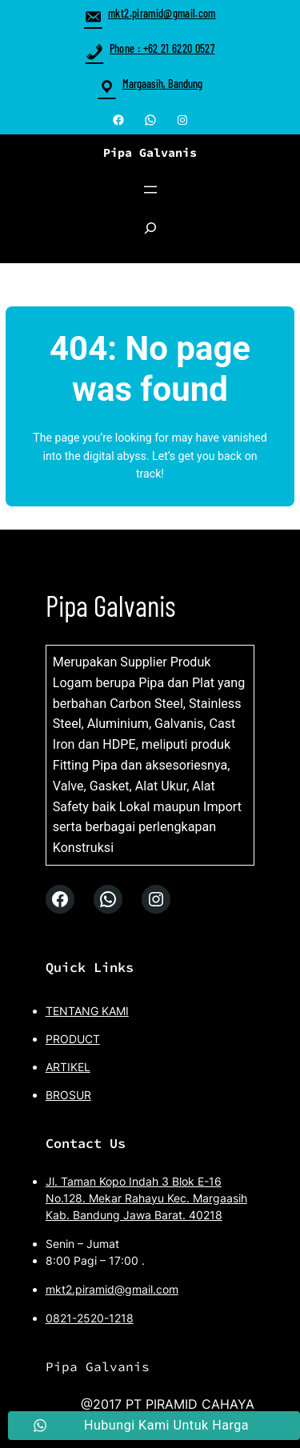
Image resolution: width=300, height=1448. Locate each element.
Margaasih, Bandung (162, 83)
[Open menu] (150, 189)
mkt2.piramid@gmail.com (150, 13)
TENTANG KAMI (87, 1011)
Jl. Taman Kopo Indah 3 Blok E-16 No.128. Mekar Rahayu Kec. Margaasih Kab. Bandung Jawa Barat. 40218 (146, 1198)
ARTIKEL (68, 1067)
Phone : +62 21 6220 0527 (150, 48)
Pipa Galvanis (150, 152)
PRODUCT (73, 1039)
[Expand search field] (150, 236)
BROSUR (68, 1095)
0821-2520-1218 (90, 1318)
